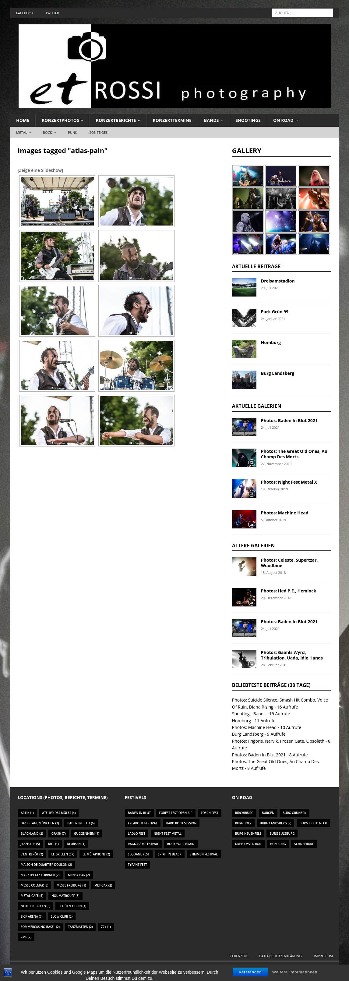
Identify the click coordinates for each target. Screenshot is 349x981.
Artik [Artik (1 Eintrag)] (27, 813)
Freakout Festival (142, 823)
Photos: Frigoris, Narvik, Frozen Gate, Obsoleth (278, 741)
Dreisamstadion (278, 281)
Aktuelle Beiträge (256, 266)
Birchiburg (244, 813)
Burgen (268, 813)
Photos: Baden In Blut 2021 (289, 420)
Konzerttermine (172, 120)
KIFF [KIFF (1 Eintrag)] (53, 844)
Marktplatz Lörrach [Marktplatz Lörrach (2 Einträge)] (40, 875)
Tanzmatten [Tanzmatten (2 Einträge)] (80, 927)
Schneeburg (304, 844)
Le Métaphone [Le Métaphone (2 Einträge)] (96, 854)
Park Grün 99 (274, 312)
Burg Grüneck (294, 813)
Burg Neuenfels (248, 833)
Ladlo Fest (136, 833)
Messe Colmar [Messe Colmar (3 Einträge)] (34, 885)
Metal (21, 132)
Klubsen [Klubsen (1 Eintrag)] (76, 844)
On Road (283, 120)
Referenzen (237, 956)
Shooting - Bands (249, 713)
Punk (72, 132)
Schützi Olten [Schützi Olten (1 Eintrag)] (72, 906)
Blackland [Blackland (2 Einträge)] (32, 833)
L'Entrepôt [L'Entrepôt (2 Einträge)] (32, 854)
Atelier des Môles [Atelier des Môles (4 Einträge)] (59, 813)
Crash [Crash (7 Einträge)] (58, 833)
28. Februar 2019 (274, 665)
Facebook (24, 13)
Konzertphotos (60, 120)
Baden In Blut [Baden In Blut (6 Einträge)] (81, 823)
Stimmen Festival (204, 854)
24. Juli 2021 (270, 427)
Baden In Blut (139, 813)
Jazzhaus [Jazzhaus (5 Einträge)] (30, 844)
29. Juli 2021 (270, 288)
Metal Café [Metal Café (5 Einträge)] (32, 896)
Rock (47, 132)
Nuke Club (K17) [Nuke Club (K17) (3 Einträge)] (35, 906)
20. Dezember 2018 (276, 597)
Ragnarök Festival (143, 844)
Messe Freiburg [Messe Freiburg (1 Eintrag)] (71, 885)
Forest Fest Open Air (175, 813)
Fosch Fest (209, 813)
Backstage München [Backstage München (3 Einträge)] (40, 823)
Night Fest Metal (168, 833)
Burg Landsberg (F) (275, 823)
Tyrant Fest (137, 864)
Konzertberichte (116, 120)
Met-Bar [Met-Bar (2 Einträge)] (103, 885)
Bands (211, 120)
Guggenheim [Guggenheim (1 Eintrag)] (86, 833)
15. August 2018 (273, 572)
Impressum (323, 956)
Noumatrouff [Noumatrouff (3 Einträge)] (65, 896)
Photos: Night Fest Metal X (289, 482)
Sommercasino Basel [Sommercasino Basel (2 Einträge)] (40, 927)
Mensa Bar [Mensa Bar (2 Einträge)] (79, 875)
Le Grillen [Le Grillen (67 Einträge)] (62, 854)
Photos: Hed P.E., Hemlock (288, 591)
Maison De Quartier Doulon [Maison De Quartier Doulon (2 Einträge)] (46, 864)
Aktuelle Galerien (256, 406)
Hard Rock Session (181, 823)
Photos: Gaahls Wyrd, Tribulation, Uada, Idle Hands (292, 655)
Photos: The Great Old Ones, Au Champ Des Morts (294, 454)
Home (22, 120)
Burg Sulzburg (282, 833)
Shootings (248, 120)
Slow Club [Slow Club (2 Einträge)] (61, 916)
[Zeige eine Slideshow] (40, 170)
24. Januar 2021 (273, 318)
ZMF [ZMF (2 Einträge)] (26, 937)
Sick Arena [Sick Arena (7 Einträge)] (32, 916)
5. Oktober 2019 (273, 519)
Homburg (271, 342)
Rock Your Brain (181, 844)
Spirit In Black (169, 854)
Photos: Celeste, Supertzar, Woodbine (289, 562)
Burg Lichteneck (313, 823)
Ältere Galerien (253, 545)
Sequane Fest (139, 854)
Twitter (52, 13)
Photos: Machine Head (284, 513)
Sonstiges (98, 132)
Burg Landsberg (277, 373)
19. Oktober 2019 (274, 489)
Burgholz (243, 823)
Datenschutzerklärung (280, 956)
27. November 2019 (276, 463)
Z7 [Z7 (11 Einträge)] (106, 927)
